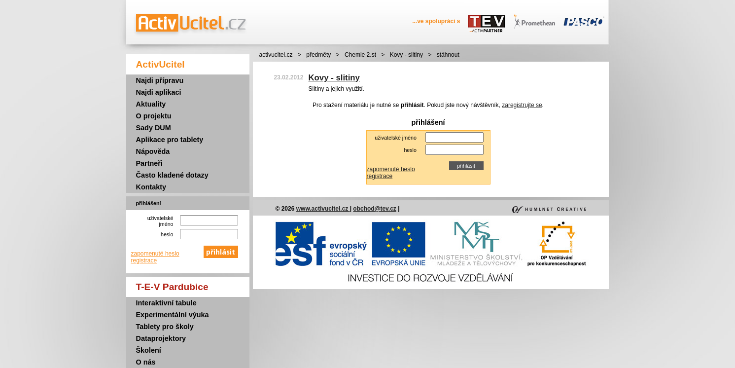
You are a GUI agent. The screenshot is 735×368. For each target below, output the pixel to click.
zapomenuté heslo (155, 253)
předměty (318, 54)
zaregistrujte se (522, 105)
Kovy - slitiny (406, 54)
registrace (144, 260)
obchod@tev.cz (374, 208)
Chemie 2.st (360, 54)
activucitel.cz (276, 54)
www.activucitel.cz (323, 208)
